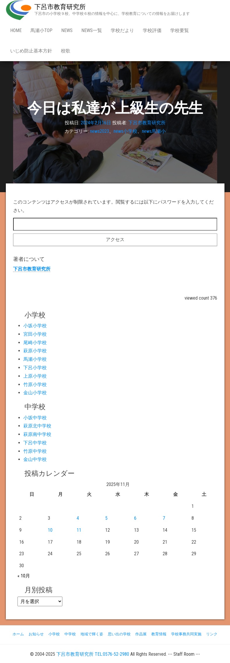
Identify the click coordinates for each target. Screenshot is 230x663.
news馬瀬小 (154, 131)
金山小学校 (35, 392)
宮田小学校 (35, 334)
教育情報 (158, 634)
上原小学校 (35, 376)
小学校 (54, 634)
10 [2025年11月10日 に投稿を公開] (50, 530)
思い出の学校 (119, 634)
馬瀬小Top (41, 30)
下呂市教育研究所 (60, 6)
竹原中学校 (35, 451)
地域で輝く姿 (91, 634)
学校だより (122, 30)
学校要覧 (179, 30)
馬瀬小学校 (35, 359)
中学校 (70, 634)
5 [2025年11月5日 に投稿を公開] (106, 518)
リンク (211, 634)
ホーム (18, 634)
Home (16, 30)
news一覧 (91, 30)
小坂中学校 (35, 417)
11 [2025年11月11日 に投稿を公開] (79, 530)
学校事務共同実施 (186, 634)
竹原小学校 (35, 384)
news (67, 30)
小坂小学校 (35, 325)
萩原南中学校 (37, 434)
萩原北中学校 (37, 426)
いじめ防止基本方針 (31, 51)
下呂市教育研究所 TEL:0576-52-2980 (92, 654)
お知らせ (36, 634)
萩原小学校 (35, 350)
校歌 (65, 51)
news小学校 (125, 131)
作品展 (141, 634)
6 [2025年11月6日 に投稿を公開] (135, 518)
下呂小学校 (35, 367)
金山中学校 (35, 459)
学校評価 (152, 30)
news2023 (99, 131)
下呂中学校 (35, 442)
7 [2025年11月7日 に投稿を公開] (164, 518)
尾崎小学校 (35, 342)
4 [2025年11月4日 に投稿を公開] (78, 518)
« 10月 (23, 576)
